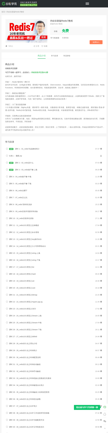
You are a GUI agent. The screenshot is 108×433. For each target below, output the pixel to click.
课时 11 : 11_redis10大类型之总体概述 (24, 225)
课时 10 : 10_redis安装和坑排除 (21, 218)
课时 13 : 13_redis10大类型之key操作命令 (25, 239)
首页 (3, 12)
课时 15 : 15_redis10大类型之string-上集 (24, 253)
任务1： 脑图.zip (15, 156)
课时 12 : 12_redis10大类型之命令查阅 (24, 232)
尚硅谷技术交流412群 (39, 72)
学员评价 (66, 56)
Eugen (14, 336)
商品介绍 (42, 56)
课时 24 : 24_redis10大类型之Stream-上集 (25, 316)
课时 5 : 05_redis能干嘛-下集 (20, 184)
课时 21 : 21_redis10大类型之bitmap (23, 295)
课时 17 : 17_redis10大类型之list (21, 267)
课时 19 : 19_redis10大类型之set (21, 281)
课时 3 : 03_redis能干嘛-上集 (23, 170)
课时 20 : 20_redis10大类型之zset (22, 288)
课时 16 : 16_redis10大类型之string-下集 (24, 260)
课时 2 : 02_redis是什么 (21, 163)
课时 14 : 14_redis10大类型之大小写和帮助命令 (27, 246)
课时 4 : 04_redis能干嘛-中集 (20, 177)
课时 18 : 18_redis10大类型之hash (22, 274)
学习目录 (54, 56)
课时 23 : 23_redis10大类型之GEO (22, 309)
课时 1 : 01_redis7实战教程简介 (24, 149)
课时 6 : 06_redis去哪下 (18, 191)
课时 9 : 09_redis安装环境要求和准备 (23, 211)
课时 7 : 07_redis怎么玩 (18, 197)
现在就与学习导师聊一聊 (87, 407)
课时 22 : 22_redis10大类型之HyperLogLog (25, 302)
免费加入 (96, 42)
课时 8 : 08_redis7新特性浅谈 (20, 204)
